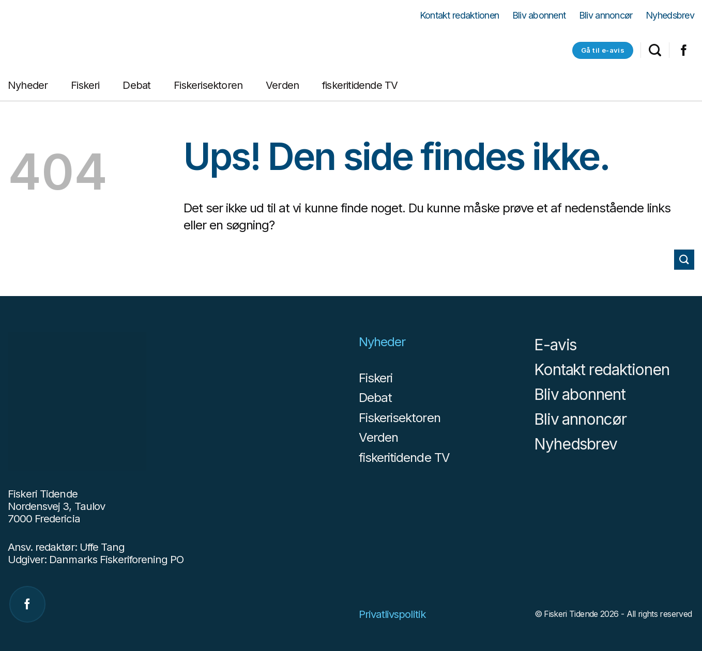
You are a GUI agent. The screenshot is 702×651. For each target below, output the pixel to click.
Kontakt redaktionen (459, 15)
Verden (282, 85)
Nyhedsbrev (670, 15)
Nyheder (28, 85)
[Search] (655, 50)
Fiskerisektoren (208, 85)
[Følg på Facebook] (684, 52)
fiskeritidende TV (360, 85)
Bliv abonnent (539, 15)
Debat (136, 85)
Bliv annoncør (606, 15)
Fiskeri (85, 85)
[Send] (684, 260)
